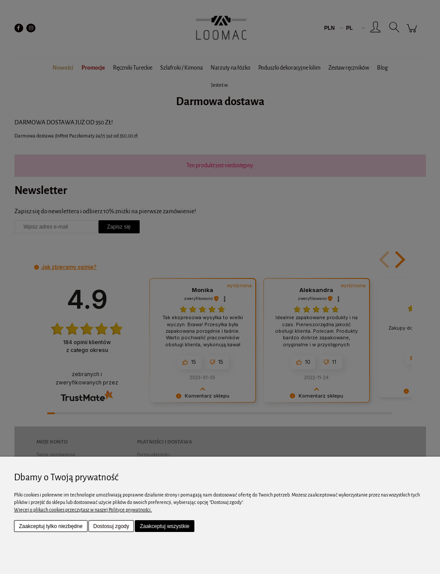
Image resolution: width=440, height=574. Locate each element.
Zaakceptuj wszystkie (164, 526)
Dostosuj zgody (111, 526)
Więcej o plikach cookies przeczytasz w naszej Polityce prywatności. (83, 509)
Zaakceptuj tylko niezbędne (50, 526)
